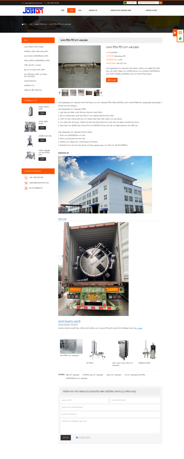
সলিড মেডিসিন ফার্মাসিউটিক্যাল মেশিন (37, 61)
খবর (79, 10)
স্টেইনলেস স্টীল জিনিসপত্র (33, 90)
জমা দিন (66, 440)
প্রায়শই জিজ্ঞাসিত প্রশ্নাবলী (69, 323)
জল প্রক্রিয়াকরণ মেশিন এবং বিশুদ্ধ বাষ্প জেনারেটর (35, 75)
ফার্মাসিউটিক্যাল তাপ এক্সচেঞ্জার (76, 380)
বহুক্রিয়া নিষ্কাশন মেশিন (43, 108)
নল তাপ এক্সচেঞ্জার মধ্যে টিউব (135, 377)
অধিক (42, 113)
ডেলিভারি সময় (111, 60)
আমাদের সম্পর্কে (151, 10)
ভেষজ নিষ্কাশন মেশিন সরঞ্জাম (33, 47)
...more (139, 330)
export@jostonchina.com (33, 3)
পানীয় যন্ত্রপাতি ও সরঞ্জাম (32, 65)
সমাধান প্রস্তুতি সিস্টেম (43, 123)
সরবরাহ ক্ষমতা (111, 63)
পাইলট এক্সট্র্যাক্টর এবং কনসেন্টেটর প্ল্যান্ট (44, 153)
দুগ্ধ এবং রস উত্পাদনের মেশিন (34, 70)
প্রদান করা (62, 220)
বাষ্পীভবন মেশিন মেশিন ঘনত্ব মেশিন (36, 51)
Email (112, 80)
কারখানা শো (93, 10)
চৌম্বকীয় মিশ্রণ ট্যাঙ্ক (45, 136)
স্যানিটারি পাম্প (29, 86)
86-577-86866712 (36, 188)
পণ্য (71, 10)
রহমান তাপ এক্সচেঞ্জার (113, 377)
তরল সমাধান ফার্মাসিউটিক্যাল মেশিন (36, 56)
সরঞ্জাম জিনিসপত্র (41, 24)
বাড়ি (62, 10)
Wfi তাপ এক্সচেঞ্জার (72, 377)
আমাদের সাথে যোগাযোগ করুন (121, 10)
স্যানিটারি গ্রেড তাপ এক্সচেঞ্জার (93, 377)
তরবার (108, 52)
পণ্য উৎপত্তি (110, 56)
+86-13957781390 (53, 3)
